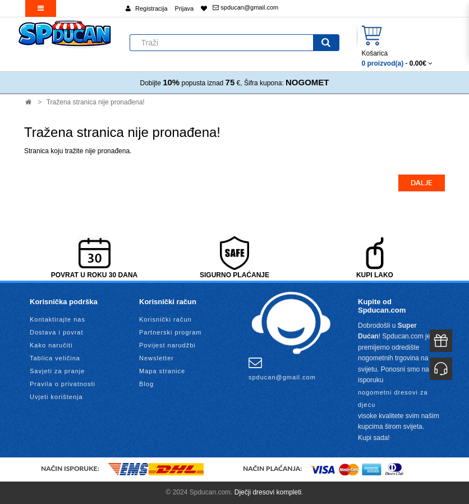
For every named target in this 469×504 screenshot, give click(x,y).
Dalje (422, 182)
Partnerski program (170, 332)
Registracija (151, 8)
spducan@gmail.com (245, 7)
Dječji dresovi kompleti (267, 492)
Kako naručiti (51, 345)
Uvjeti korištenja (56, 396)
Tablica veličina (55, 358)
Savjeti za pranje (57, 371)
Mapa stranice (162, 371)
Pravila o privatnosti (62, 384)
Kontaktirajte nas (57, 319)
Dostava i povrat (56, 332)
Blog (146, 384)
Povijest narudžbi (167, 345)
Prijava (184, 8)
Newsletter (156, 358)
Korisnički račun (165, 319)
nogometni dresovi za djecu (393, 398)
